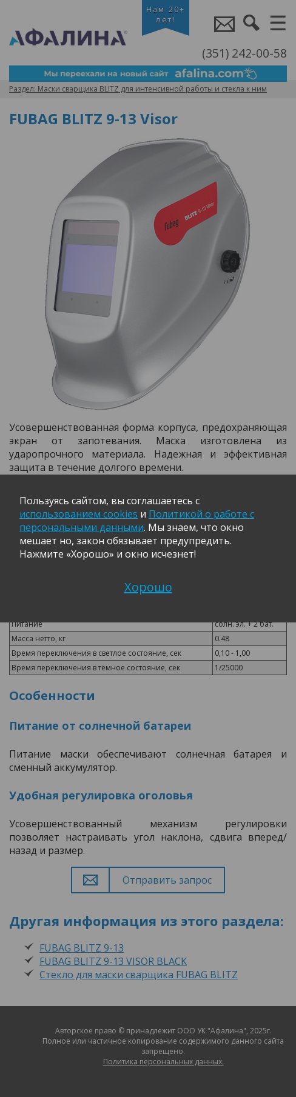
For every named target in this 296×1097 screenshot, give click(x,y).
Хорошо (148, 587)
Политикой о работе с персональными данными (136, 520)
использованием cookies (78, 514)
